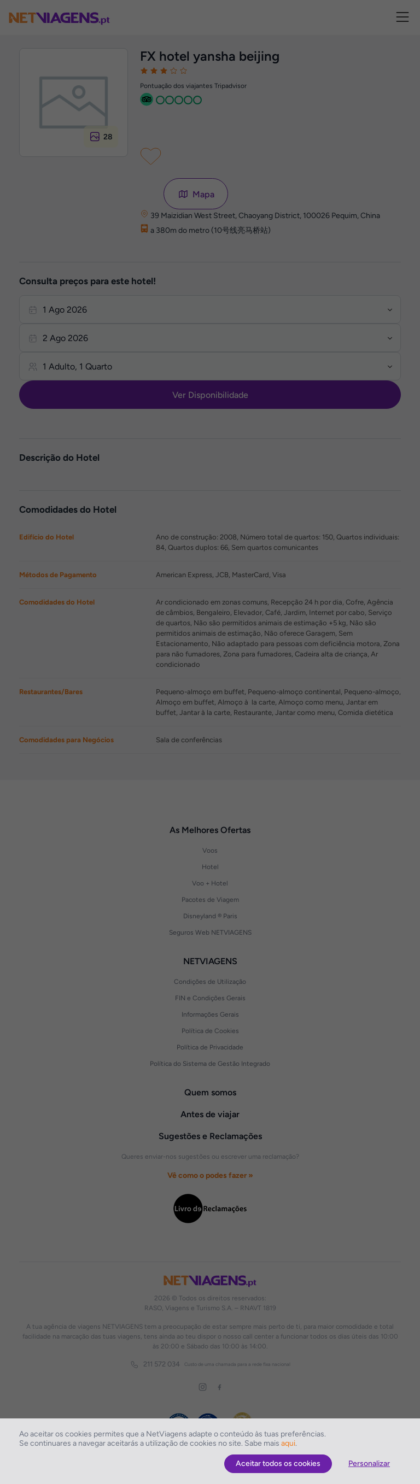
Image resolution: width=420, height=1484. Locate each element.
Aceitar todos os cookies (278, 1463)
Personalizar (369, 1463)
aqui (288, 1443)
